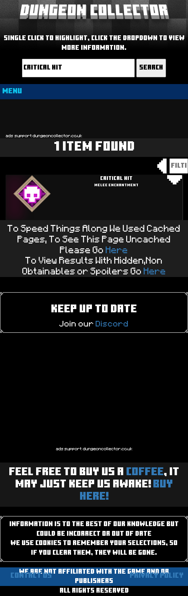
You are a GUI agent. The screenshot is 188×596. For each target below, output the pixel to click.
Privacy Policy (157, 576)
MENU (12, 91)
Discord (112, 323)
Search (151, 67)
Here (117, 250)
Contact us (31, 576)
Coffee (145, 472)
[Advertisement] (94, 116)
